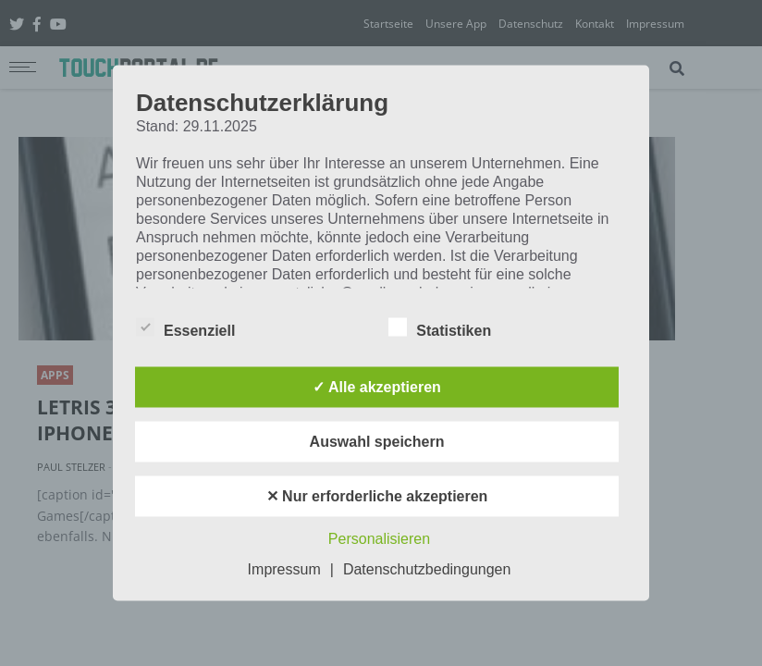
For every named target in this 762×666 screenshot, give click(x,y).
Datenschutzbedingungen (426, 569)
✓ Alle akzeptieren (377, 387)
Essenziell (185, 327)
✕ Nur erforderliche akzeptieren (377, 496)
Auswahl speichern (377, 442)
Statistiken (439, 327)
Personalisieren (379, 539)
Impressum (284, 569)
